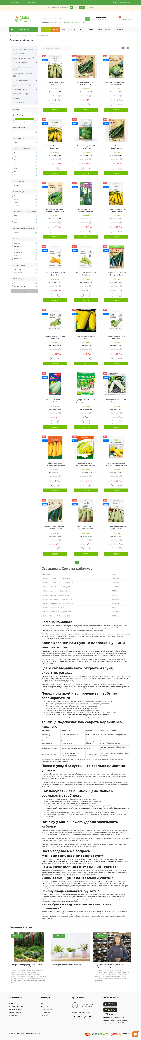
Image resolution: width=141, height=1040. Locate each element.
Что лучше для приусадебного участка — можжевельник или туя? (27, 966)
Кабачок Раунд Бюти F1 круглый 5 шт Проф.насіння (86, 148)
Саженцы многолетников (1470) (23, 68)
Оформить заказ (126, 19)
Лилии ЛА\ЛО (66, 22)
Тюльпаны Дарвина (79, 22)
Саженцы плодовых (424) (22, 102)
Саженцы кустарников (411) (24, 58)
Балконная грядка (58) (21, 89)
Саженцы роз (45, 1012)
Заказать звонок (101, 20)
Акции (55, 29)
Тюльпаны (44, 1015)
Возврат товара (15, 1012)
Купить (55, 110)
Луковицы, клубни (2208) (23, 49)
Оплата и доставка (16, 1006)
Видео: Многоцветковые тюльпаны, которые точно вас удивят (109, 966)
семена (59, 916)
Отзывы (99, 29)
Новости (72, 29)
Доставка (89, 29)
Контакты (119, 29)
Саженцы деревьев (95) (22, 80)
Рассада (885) (18, 98)
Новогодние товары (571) (23, 94)
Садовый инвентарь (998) (23, 85)
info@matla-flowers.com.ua (113, 1017)
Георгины (44, 1006)
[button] (16, 2)
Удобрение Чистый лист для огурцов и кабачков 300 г (85, 402)
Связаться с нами (15, 1009)
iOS (71, 7)
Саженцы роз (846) (20, 62)
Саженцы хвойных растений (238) (24, 75)
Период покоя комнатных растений (67, 965)
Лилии (43, 1003)
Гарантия (108, 29)
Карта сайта (13, 1015)
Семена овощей (28, 35)
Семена (17, 35)
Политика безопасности (32, 1033)
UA (113, 2)
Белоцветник (56, 22)
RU (116, 2)
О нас (64, 29)
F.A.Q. (81, 29)
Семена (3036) (18, 53)
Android (81, 7)
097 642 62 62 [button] (110, 1014)
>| (94, 562)
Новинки (46, 29)
